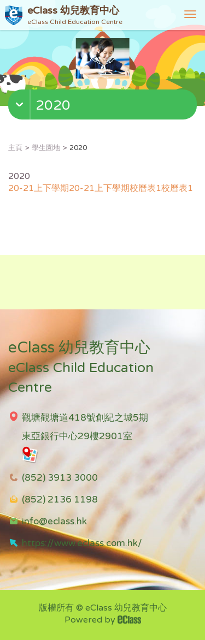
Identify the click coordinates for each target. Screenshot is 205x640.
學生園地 (46, 147)
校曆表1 (177, 188)
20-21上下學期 (38, 188)
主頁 (15, 147)
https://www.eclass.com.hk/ (82, 543)
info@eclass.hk (54, 521)
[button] (104, 106)
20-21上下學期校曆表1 (115, 188)
